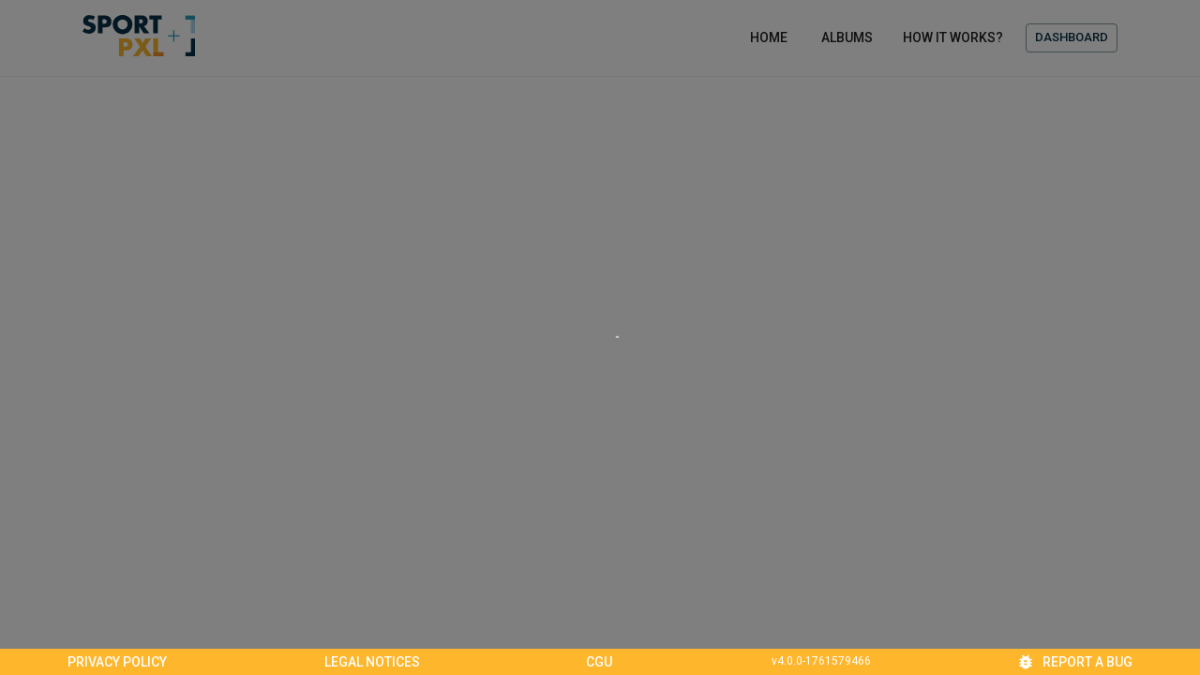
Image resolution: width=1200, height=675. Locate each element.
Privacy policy (117, 661)
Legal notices (372, 661)
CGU (599, 661)
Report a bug (1076, 661)
